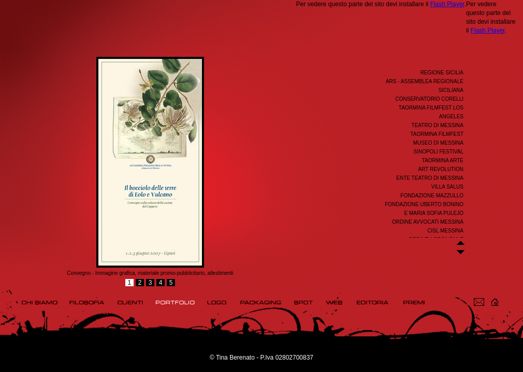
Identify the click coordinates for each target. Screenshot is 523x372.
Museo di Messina (438, 143)
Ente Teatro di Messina (429, 178)
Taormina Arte (442, 160)
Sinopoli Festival (438, 151)
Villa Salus (447, 187)
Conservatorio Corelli (429, 99)
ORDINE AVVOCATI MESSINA (427, 222)
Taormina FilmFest (436, 134)
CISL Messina (445, 231)
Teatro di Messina (437, 125)
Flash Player (447, 4)
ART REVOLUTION (440, 169)
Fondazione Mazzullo (431, 195)
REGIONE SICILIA (441, 72)
